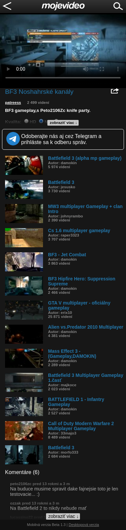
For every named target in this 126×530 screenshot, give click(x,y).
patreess (13, 103)
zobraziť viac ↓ (63, 122)
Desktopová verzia (84, 525)
